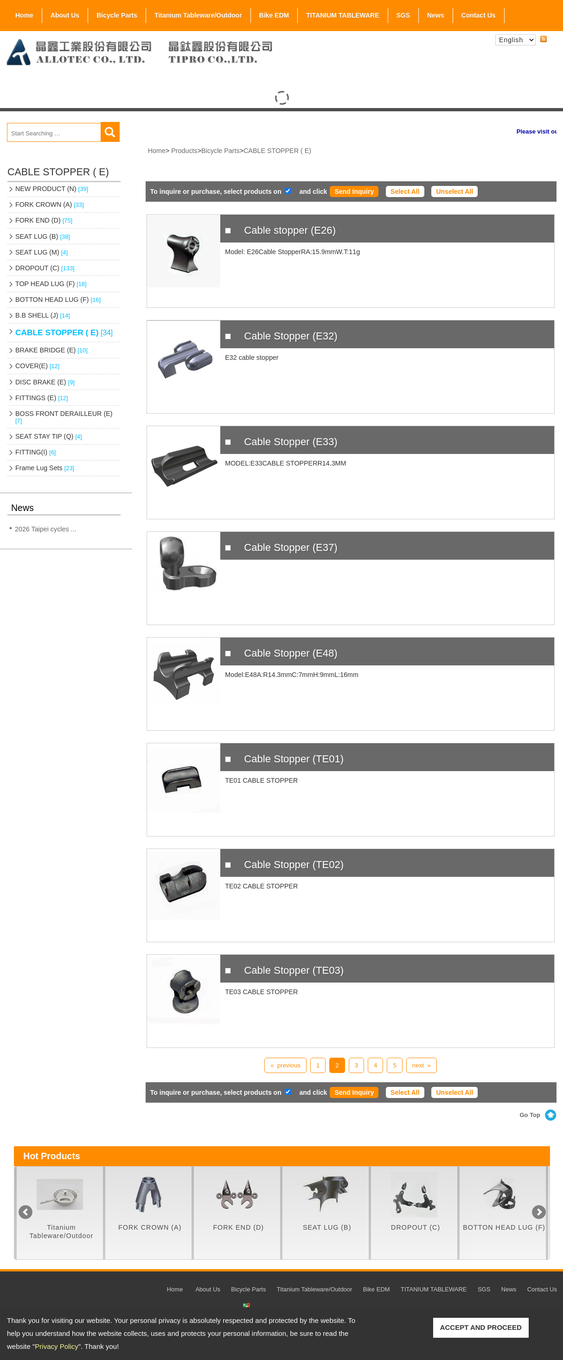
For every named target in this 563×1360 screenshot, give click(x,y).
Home (24, 15)
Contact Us (478, 15)
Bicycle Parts (116, 13)
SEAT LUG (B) (42, 236)
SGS (403, 13)
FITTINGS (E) (41, 398)
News (435, 15)
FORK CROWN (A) (49, 204)
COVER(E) (37, 366)
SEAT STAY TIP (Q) (48, 436)
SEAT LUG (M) (41, 252)
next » (421, 1065)
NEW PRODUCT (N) (51, 188)
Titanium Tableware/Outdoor (198, 15)
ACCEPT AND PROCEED (481, 1327)
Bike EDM (274, 15)
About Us (65, 13)
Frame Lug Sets (44, 468)
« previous (285, 1065)
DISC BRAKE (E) (45, 382)
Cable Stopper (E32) (290, 336)
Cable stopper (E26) (290, 230)
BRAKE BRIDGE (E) (51, 350)
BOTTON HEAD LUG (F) (58, 299)
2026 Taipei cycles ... (45, 529)
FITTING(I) (35, 452)
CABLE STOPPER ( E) (64, 332)
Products (184, 150)
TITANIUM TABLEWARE (342, 15)
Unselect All (454, 191)
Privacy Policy (56, 1346)
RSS (543, 39)
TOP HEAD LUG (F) (51, 283)
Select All (405, 191)
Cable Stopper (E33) (290, 441)
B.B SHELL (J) (42, 315)
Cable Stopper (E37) (290, 547)
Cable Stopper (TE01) (294, 759)
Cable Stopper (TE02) (294, 864)
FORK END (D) (43, 220)
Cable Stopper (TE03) (294, 970)
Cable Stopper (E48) (290, 653)
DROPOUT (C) (45, 268)
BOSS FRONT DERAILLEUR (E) (63, 417)
